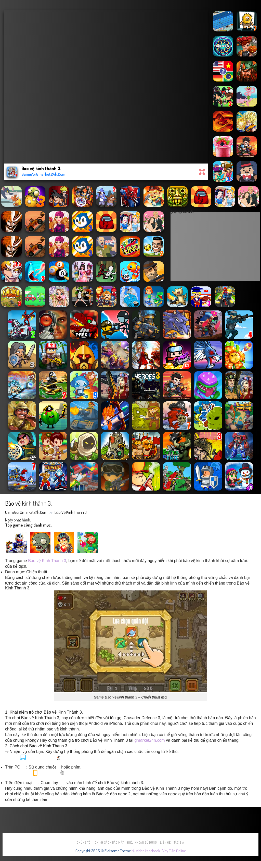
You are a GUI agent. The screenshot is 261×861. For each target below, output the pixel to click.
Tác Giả (179, 842)
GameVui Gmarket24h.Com (26, 512)
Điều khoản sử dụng (142, 842)
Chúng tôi (84, 842)
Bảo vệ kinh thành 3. (71, 512)
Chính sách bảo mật (109, 842)
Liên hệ (165, 842)
